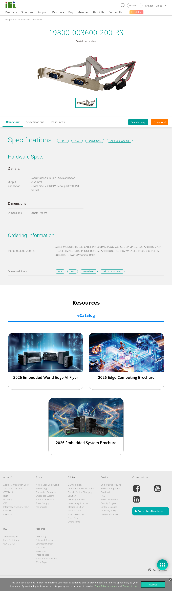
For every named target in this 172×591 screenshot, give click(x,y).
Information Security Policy (16, 506)
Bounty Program (109, 503)
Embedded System (45, 495)
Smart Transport (76, 514)
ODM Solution (75, 484)
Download (160, 122)
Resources (58, 122)
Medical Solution (76, 506)
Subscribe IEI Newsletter (47, 558)
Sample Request (11, 536)
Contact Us (8, 510)
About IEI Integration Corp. (16, 484)
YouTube (40, 547)
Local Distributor (11, 539)
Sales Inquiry (138, 122)
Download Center (109, 514)
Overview (13, 122)
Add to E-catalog (120, 140)
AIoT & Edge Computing (47, 484)
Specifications (35, 122)
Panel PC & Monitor (45, 499)
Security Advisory (109, 499)
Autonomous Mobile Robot (81, 488)
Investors (7, 514)
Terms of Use (129, 586)
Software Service (109, 506)
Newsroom (41, 551)
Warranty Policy (108, 510)
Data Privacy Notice (106, 586)
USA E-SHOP (9, 543)
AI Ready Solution (76, 499)
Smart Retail (73, 517)
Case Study (41, 536)
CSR (5, 503)
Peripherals (41, 506)
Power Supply (42, 503)
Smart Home (74, 521)
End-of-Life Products (111, 484)
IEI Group (7, 499)
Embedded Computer (46, 492)
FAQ (103, 495)
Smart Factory (74, 510)
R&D (5, 495)
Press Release (42, 554)
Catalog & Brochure (45, 539)
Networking (41, 488)
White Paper (42, 562)
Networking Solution (78, 503)
